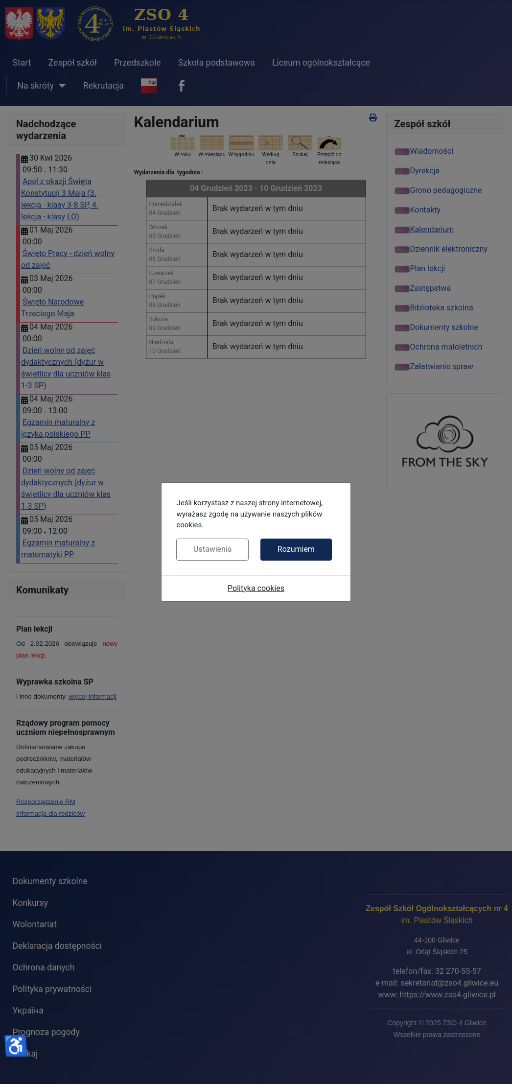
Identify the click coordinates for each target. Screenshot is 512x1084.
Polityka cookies (256, 588)
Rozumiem (296, 549)
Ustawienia (212, 549)
